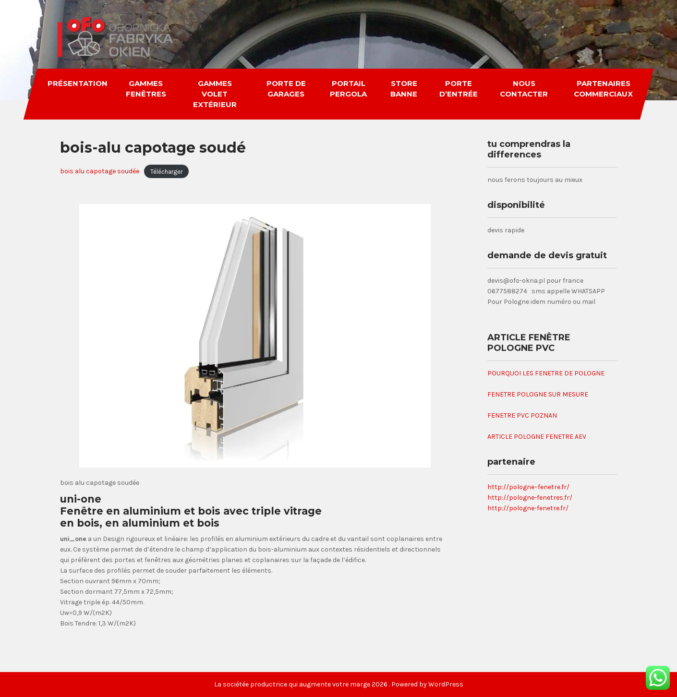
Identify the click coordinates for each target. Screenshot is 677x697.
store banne (403, 88)
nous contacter (524, 88)
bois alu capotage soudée (99, 171)
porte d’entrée (459, 88)
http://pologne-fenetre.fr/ (527, 508)
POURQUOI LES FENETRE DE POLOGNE (545, 373)
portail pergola (348, 88)
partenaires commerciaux (603, 88)
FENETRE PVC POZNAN (522, 415)
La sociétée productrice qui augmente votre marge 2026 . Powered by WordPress (338, 684)
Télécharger (166, 171)
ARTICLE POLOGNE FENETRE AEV (536, 437)
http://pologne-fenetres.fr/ (529, 497)
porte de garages (286, 88)
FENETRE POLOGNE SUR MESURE (537, 394)
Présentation (78, 83)
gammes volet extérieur (215, 94)
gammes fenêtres (146, 88)
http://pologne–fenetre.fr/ (528, 487)
